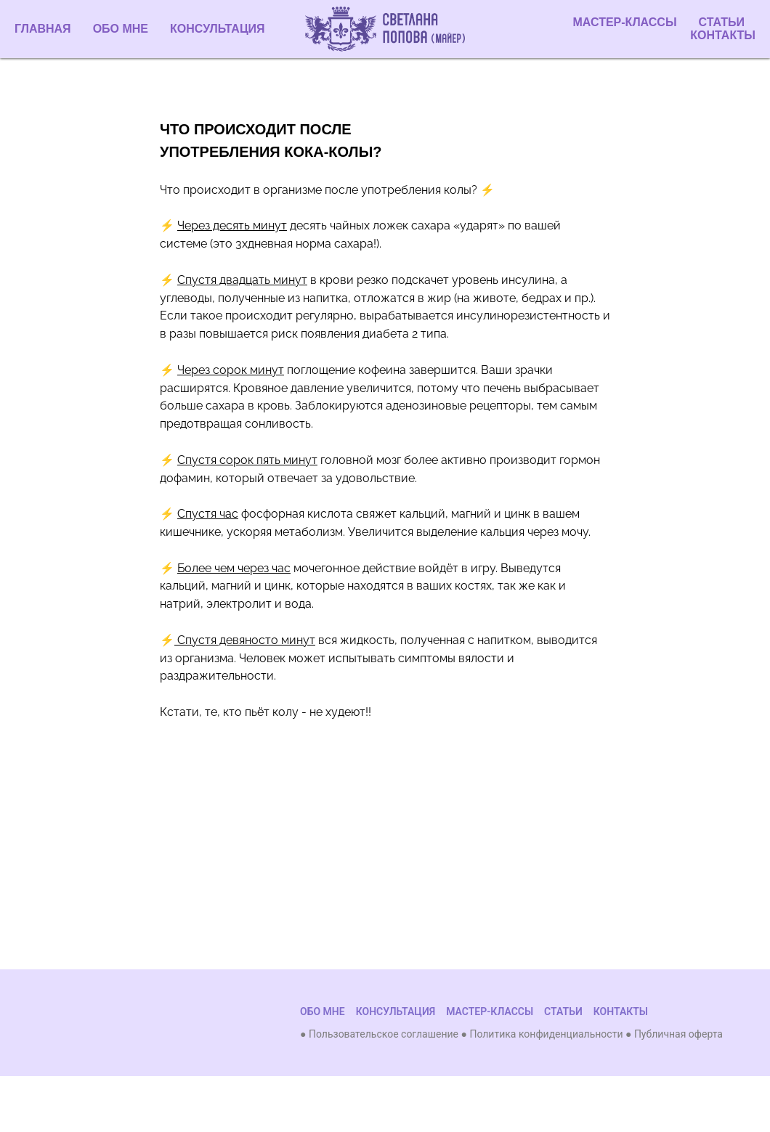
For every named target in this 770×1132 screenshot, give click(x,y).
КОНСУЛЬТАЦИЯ (396, 1011)
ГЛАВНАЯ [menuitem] (43, 29)
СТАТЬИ (722, 22)
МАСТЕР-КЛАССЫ (625, 22)
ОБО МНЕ (322, 1011)
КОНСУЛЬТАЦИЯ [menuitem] (217, 29)
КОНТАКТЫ (722, 35)
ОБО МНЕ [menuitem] (120, 29)
